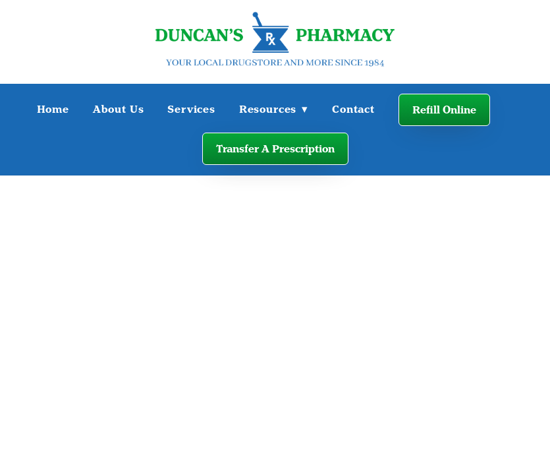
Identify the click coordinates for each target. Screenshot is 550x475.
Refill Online (444, 110)
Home (53, 109)
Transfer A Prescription (275, 149)
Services (191, 109)
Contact (353, 109)
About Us (118, 109)
